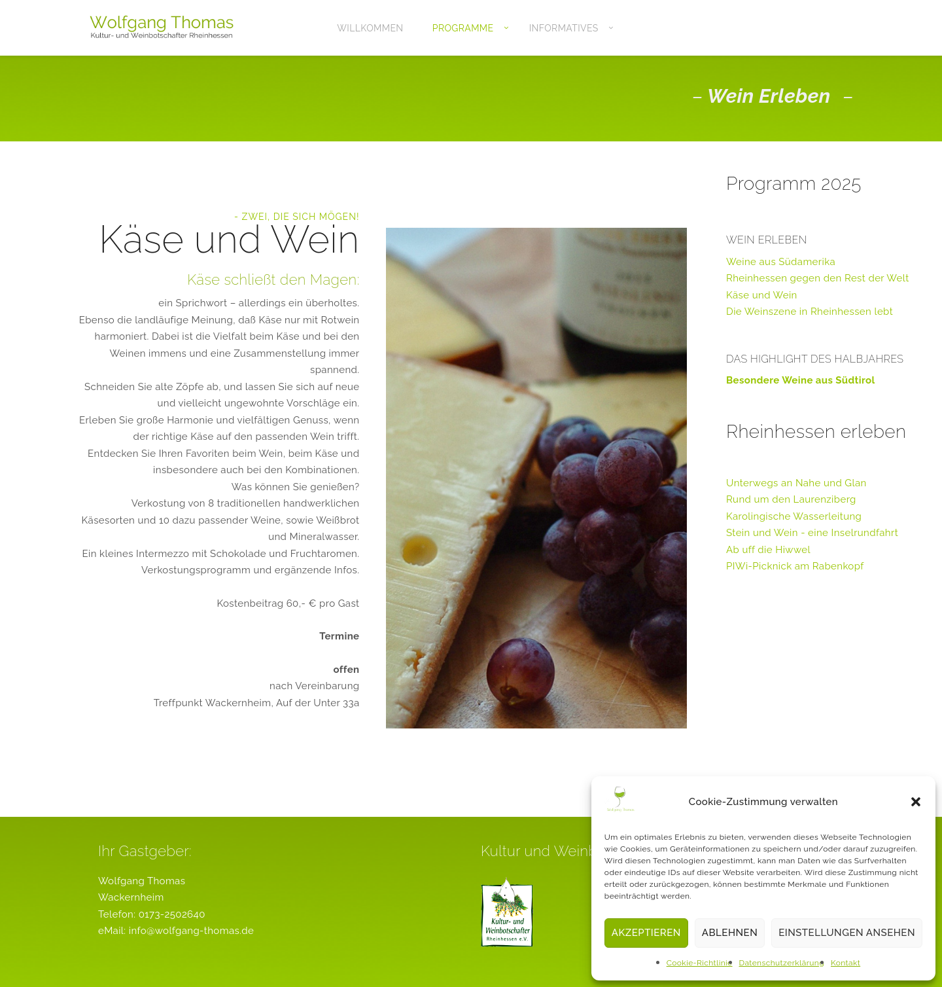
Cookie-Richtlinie (700, 962)
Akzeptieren (646, 933)
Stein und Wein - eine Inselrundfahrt (812, 533)
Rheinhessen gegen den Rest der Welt (817, 278)
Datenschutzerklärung (781, 962)
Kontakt (845, 962)
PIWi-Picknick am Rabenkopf (795, 566)
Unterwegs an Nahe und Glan (796, 483)
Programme (463, 28)
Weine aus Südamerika (780, 262)
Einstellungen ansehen (846, 933)
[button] (915, 801)
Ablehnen (730, 933)
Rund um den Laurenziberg (791, 499)
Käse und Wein (761, 295)
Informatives (564, 28)
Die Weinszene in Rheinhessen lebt (809, 311)
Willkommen (370, 28)
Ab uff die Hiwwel (768, 550)
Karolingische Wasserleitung (794, 516)
